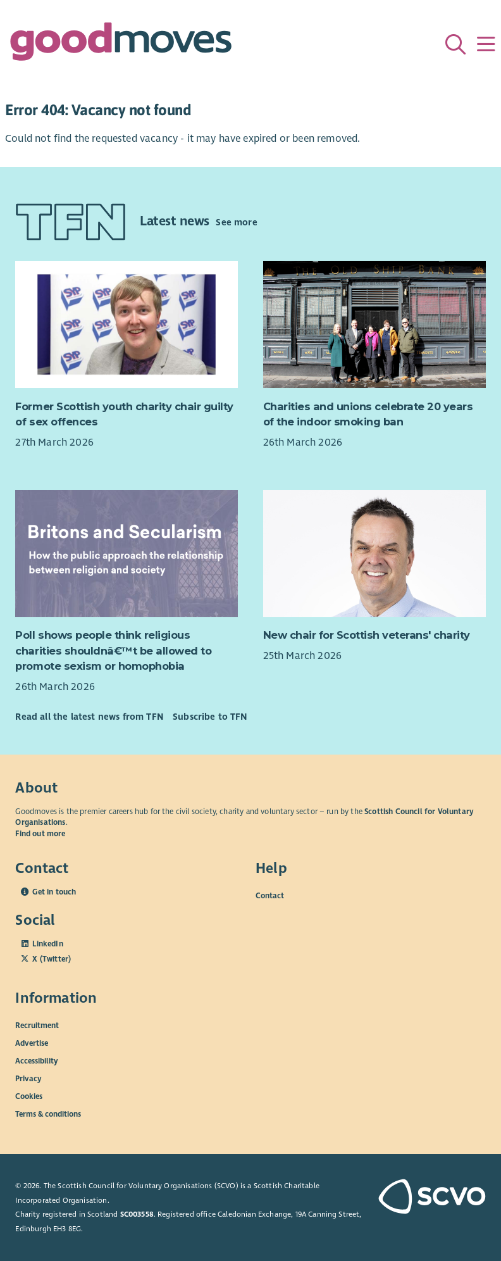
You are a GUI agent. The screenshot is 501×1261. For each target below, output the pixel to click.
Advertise (31, 1042)
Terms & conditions (48, 1113)
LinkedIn (47, 943)
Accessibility (36, 1060)
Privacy (28, 1078)
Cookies (28, 1095)
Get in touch (54, 892)
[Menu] (486, 44)
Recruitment (37, 1024)
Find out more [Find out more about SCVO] (40, 833)
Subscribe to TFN (210, 716)
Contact (270, 895)
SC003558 (137, 1214)
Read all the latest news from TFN (89, 716)
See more (236, 222)
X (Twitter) (51, 959)
